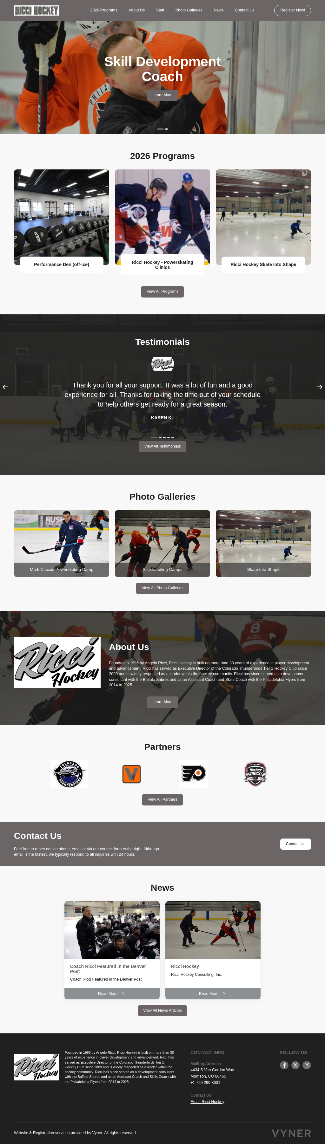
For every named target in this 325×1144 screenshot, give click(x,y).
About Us (137, 10)
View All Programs (163, 291)
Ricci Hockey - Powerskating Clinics (162, 265)
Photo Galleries (189, 10)
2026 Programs (103, 10)
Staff (160, 10)
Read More (112, 994)
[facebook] (284, 1065)
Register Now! (292, 10)
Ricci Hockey (185, 966)
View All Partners (162, 799)
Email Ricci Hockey (207, 1101)
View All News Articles (162, 1010)
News (218, 10)
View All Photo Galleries (162, 588)
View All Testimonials (162, 446)
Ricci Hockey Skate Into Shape (263, 264)
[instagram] (306, 1065)
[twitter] (295, 1065)
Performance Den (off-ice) (61, 264)
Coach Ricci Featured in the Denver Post (108, 969)
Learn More (162, 95)
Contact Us (245, 10)
